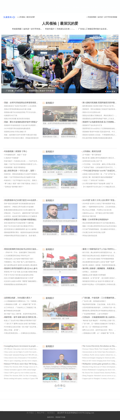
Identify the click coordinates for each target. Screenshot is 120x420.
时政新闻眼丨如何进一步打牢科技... (27, 29)
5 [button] (114, 91)
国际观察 (85, 9)
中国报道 (75, 9)
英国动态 (65, 9)
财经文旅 (105, 9)
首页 (57, 9)
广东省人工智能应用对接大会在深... (93, 29)
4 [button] (112, 91)
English (113, 9)
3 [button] (110, 91)
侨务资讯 (95, 9)
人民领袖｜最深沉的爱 (26, 17)
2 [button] (108, 91)
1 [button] (105, 91)
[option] (60, 63)
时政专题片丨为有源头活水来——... (60, 29)
